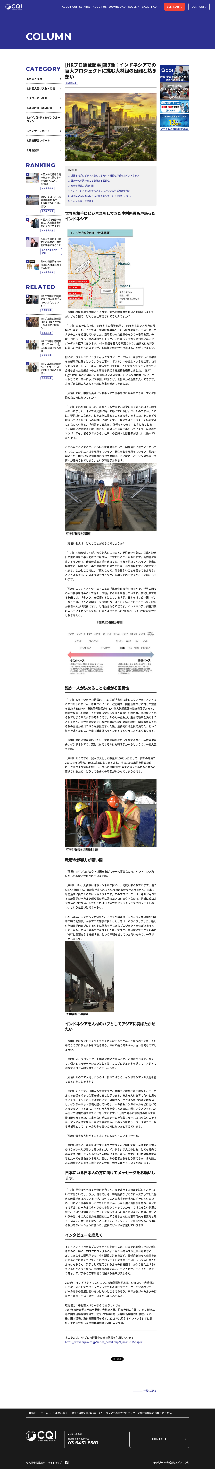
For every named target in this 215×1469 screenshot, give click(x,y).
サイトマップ (55, 1462)
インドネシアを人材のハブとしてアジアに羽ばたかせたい (100, 190)
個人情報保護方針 (35, 1462)
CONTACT (198, 6)
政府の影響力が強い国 (82, 185)
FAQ (154, 6)
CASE (145, 6)
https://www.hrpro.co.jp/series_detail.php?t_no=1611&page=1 (104, 1342)
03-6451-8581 (83, 1443)
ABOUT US (100, 6)
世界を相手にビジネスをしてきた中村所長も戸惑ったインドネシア (105, 175)
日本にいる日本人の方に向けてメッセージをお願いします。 (101, 195)
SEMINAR (173, 6)
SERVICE (85, 6)
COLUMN (134, 6)
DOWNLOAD (117, 6)
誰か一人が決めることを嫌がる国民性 (90, 180)
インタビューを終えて (82, 200)
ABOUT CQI (69, 6)
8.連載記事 (59, 1413)
